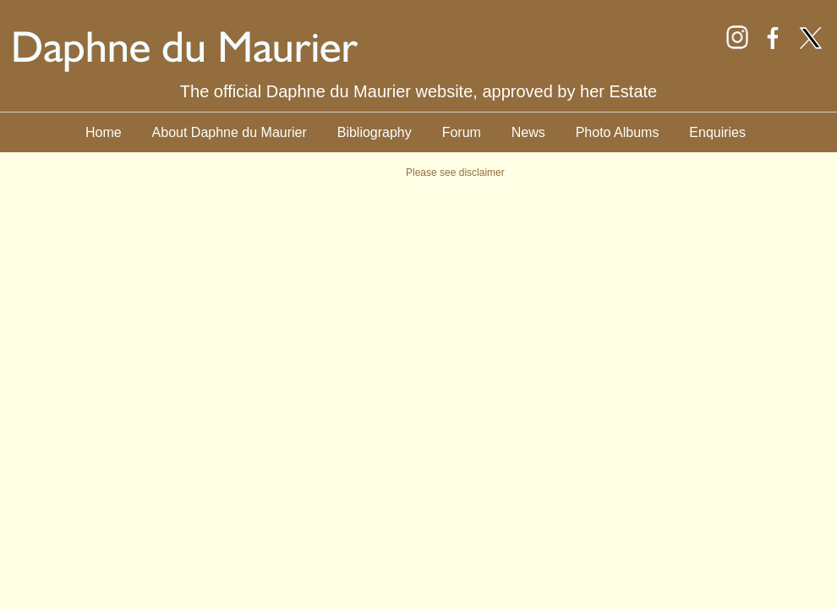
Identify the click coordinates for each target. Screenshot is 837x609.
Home (103, 132)
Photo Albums (617, 132)
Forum (461, 132)
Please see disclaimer (455, 172)
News (528, 132)
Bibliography (374, 132)
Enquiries (717, 132)
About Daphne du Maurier (229, 132)
